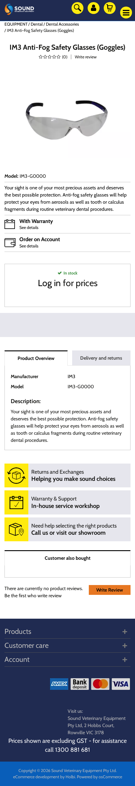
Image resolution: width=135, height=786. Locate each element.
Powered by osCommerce (99, 776)
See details (28, 227)
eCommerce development (36, 776)
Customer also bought (68, 558)
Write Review (109, 590)
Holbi (70, 776)
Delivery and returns (101, 358)
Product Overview (36, 358)
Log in (49, 282)
